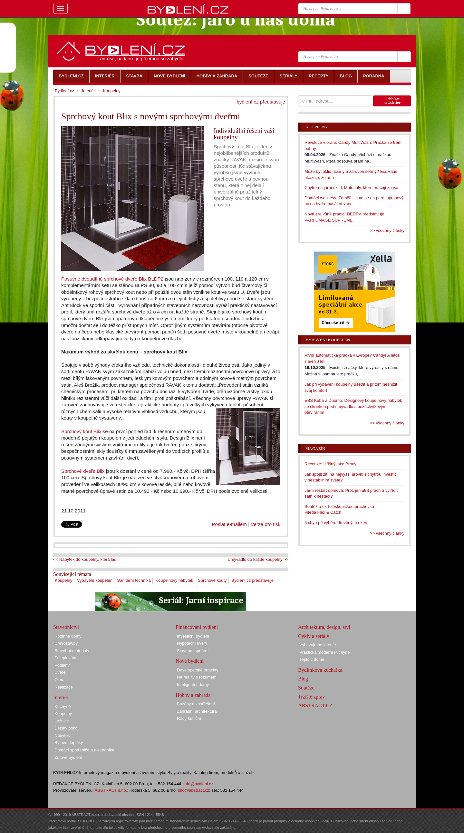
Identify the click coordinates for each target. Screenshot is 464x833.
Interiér (88, 90)
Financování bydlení (197, 627)
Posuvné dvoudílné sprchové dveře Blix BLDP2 (112, 279)
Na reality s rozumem (197, 677)
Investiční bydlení (193, 636)
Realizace (63, 687)
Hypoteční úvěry (192, 643)
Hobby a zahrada (193, 695)
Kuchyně (62, 706)
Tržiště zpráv (311, 696)
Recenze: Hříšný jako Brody (330, 463)
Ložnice (61, 721)
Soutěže (306, 687)
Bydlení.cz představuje (252, 580)
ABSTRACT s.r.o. (111, 790)
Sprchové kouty (212, 580)
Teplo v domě (311, 659)
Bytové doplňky (68, 742)
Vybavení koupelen (94, 580)
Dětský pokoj (66, 728)
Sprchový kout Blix (81, 431)
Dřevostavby (66, 643)
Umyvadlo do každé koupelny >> (257, 559)
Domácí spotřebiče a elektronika (84, 750)
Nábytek (62, 735)
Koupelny (63, 580)
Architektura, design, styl (324, 627)
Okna (59, 679)
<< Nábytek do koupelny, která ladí (85, 559)
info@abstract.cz (193, 790)
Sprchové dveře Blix (83, 471)
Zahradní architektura (197, 711)
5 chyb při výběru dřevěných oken (335, 522)
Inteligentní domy (193, 684)
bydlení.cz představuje (261, 101)
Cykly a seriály (313, 636)
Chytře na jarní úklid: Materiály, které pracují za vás (352, 187)
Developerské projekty (197, 670)
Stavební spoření (192, 650)
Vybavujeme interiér (317, 644)
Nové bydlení (190, 661)
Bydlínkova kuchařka (320, 670)
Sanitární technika (134, 580)
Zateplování (65, 657)
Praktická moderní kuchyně (324, 652)
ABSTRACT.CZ (315, 705)
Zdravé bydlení (68, 757)
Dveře (60, 672)
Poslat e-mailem (229, 524)
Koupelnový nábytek (174, 580)
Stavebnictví (66, 627)
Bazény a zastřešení (196, 703)
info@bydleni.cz (198, 783)
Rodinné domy (68, 636)
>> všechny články (387, 230)
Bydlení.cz (64, 90)
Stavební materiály (71, 650)
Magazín (315, 448)
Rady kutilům (189, 718)
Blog (303, 678)
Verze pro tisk (265, 524)
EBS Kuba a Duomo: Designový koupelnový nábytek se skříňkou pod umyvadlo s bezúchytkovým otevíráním (353, 406)
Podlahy (62, 665)
